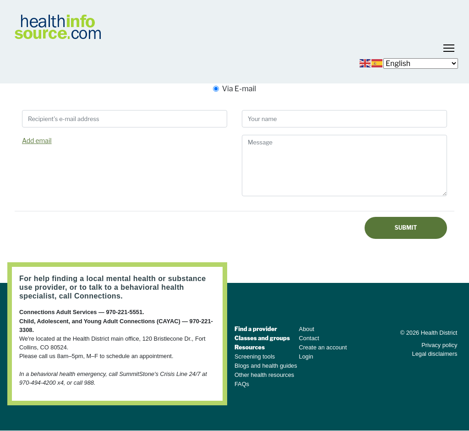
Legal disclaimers (435, 353)
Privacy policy (439, 345)
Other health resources (264, 374)
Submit (406, 227)
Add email (37, 140)
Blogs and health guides (265, 365)
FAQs (241, 384)
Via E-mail (239, 88)
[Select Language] (420, 63)
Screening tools (254, 356)
